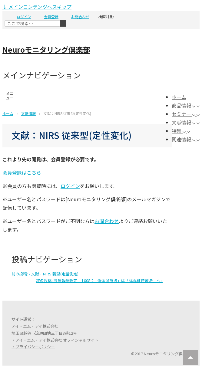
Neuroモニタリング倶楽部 (46, 49)
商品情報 (184, 105)
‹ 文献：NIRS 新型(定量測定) (45, 274)
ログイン (24, 16)
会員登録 (51, 16)
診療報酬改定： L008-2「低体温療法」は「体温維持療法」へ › (99, 280)
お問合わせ (80, 16)
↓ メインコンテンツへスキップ (36, 6)
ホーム (179, 96)
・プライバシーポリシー (33, 347)
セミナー (184, 113)
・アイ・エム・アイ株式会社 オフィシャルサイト (55, 340)
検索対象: (106, 16)
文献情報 (184, 122)
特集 (179, 130)
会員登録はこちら (21, 172)
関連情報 (184, 139)
